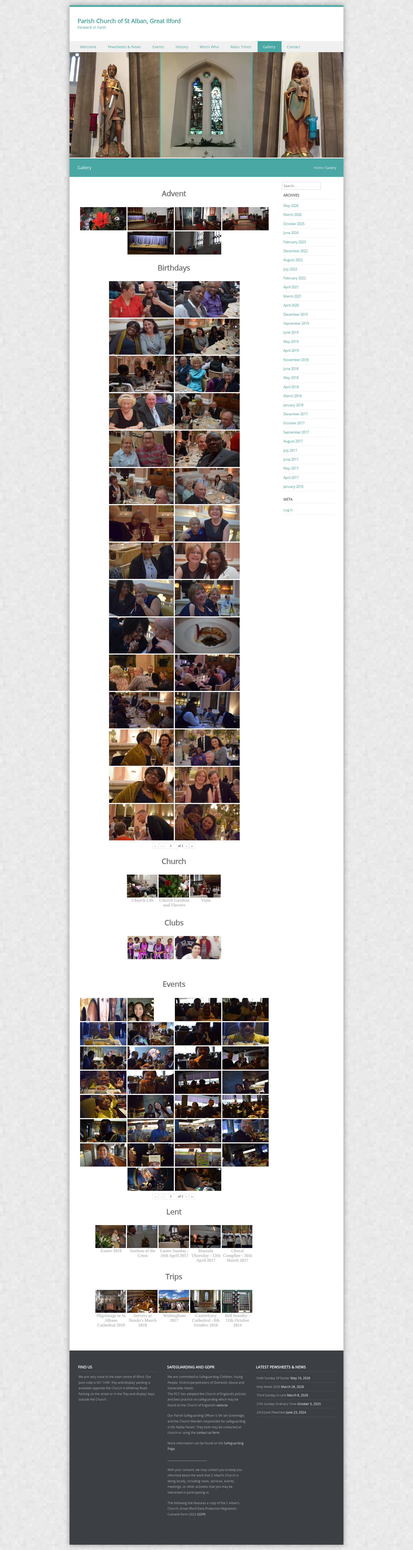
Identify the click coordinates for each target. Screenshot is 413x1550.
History (182, 46)
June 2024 (290, 232)
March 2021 (292, 296)
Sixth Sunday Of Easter (273, 1378)
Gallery (269, 46)
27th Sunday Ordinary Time (277, 1404)
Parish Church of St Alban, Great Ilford (128, 21)
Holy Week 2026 (268, 1387)
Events (158, 46)
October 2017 (293, 423)
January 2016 (293, 486)
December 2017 (295, 414)
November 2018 (295, 359)
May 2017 (290, 468)
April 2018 (291, 386)
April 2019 (291, 350)
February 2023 (294, 242)
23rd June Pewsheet (271, 1412)
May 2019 (290, 341)
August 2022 (293, 259)
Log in (288, 510)
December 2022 (295, 250)
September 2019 (296, 323)
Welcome (88, 46)
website (222, 1405)
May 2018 (290, 377)
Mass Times (240, 46)
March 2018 (292, 395)
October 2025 (293, 223)
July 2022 (290, 269)
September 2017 (296, 432)
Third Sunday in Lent (271, 1395)
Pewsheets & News (124, 46)
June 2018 (290, 368)
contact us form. (208, 1432)
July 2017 (290, 450)
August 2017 (293, 441)
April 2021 (291, 287)
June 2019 (290, 332)
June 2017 (290, 459)
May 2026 (290, 205)
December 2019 (295, 314)
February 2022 (294, 278)
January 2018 (293, 405)
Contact (293, 46)
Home (318, 167)
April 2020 (291, 305)
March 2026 (292, 214)
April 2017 (291, 477)
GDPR (201, 1514)
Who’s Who (209, 46)
